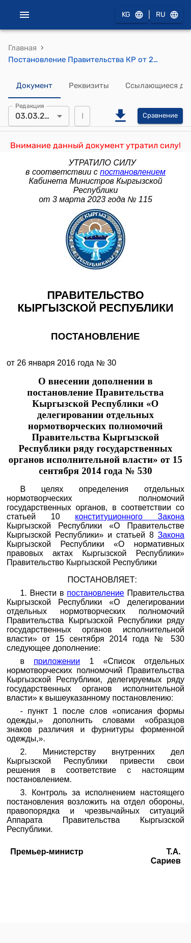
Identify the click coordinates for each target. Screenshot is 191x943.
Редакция (29, 105)
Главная (22, 47)
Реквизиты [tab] (89, 86)
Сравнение (160, 116)
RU (166, 15)
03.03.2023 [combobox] (37, 116)
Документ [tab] (34, 86)
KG (132, 15)
